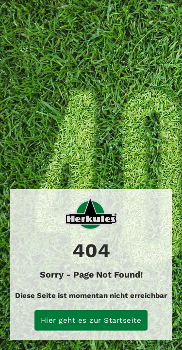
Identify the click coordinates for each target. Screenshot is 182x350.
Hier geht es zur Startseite (91, 320)
